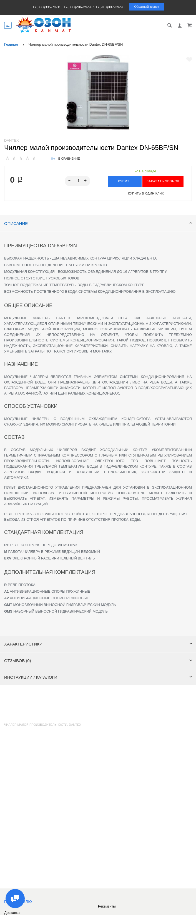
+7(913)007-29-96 (109, 7)
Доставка (12, 913)
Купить (125, 181)
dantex (75, 724)
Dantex (11, 140)
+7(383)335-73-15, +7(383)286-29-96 (62, 7)
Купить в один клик (146, 193)
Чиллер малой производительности (35, 724)
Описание (98, 223)
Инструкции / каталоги (98, 677)
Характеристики (98, 644)
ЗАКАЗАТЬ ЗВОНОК (163, 181)
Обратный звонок (146, 6)
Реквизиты (107, 906)
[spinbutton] (77, 181)
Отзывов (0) (98, 660)
